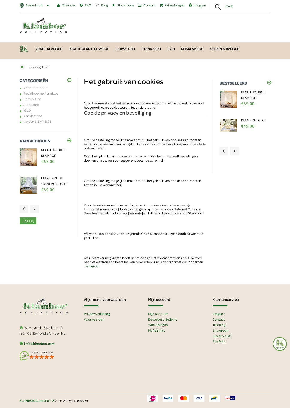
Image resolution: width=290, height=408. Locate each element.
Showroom (123, 5)
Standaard (31, 104)
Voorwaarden (94, 319)
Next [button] (34, 209)
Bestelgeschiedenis (162, 319)
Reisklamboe (32, 116)
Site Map (219, 341)
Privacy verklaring (97, 314)
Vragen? (219, 314)
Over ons (66, 5)
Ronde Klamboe (35, 88)
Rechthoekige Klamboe (40, 93)
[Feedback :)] (280, 344)
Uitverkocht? (222, 336)
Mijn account (158, 314)
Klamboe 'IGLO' (253, 120)
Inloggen (197, 5)
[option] (45, 161)
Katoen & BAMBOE (37, 121)
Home (22, 67)
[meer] (28, 221)
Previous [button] (24, 209)
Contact (147, 5)
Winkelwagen (172, 5)
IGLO (27, 110)
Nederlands (37, 5)
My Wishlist (156, 330)
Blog (101, 5)
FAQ (86, 5)
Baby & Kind (32, 99)
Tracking (219, 324)
